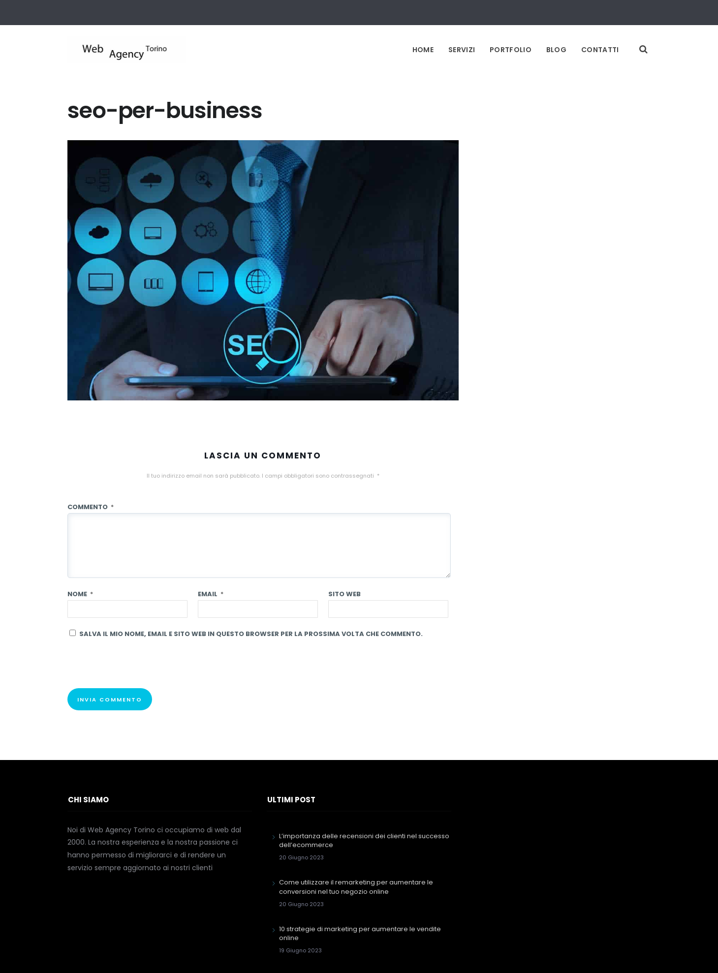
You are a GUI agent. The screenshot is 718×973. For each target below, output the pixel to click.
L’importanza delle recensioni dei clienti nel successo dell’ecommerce (364, 840)
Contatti (600, 50)
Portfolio (510, 50)
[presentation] (142, 669)
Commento (90, 507)
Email (210, 594)
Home (423, 50)
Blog (556, 50)
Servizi (461, 50)
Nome (80, 594)
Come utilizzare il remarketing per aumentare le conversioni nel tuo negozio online (356, 887)
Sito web (344, 594)
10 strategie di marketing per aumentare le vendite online (360, 933)
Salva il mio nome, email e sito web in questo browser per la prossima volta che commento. (251, 634)
